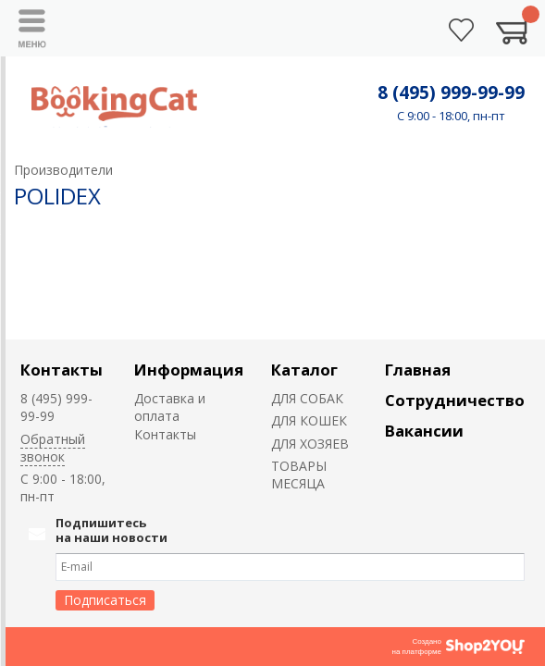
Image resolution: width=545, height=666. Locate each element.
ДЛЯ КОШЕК (309, 420)
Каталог (304, 369)
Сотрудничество (455, 400)
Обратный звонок (52, 447)
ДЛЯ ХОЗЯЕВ (310, 443)
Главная (418, 369)
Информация (188, 369)
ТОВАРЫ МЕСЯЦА (299, 474)
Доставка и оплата (169, 407)
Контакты (61, 369)
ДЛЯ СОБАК (307, 398)
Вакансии (424, 430)
